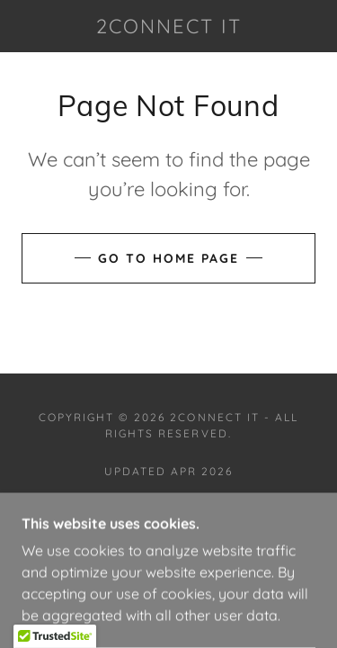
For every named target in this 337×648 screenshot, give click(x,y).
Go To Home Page (168, 258)
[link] (169, 26)
